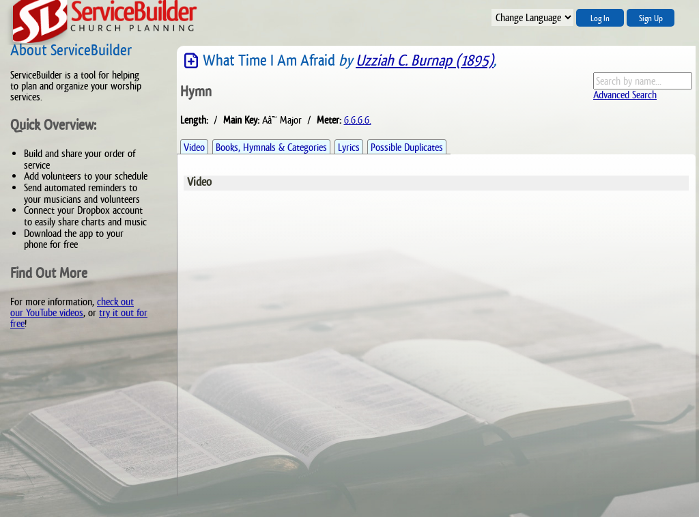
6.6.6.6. (357, 119)
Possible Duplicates (407, 147)
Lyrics (349, 147)
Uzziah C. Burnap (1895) (425, 60)
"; (532, 17)
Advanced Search (625, 94)
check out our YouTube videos (72, 307)
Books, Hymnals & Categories (271, 147)
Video (194, 147)
